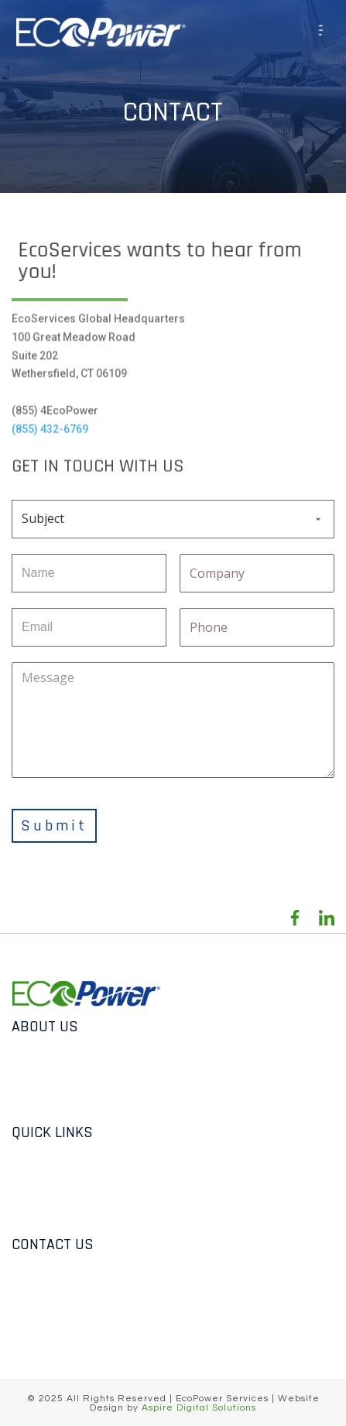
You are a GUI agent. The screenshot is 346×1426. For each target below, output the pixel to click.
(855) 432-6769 (50, 424)
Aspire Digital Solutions (199, 1408)
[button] (323, 32)
